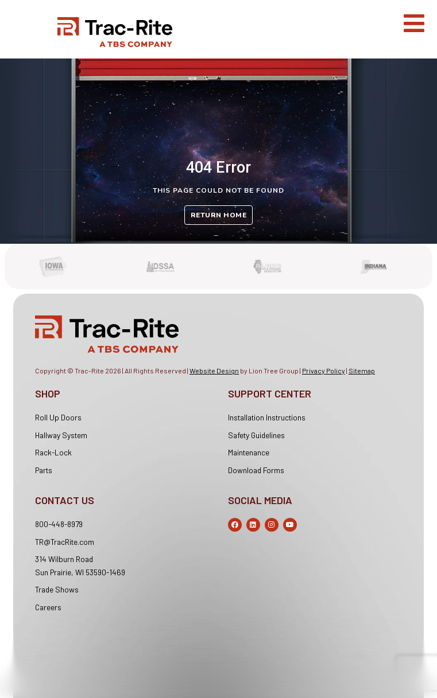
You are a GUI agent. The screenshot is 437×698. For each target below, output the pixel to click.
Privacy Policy (323, 370)
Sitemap (362, 370)
